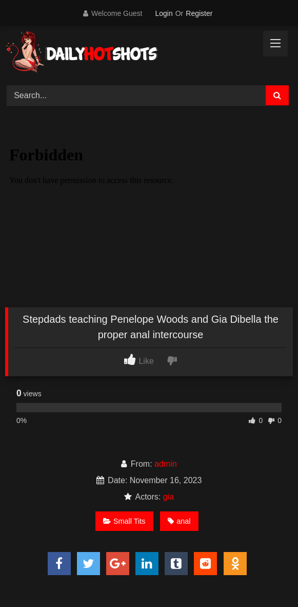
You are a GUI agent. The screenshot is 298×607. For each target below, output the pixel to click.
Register (199, 13)
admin (165, 463)
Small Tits (124, 521)
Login (163, 13)
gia (168, 496)
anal (179, 521)
